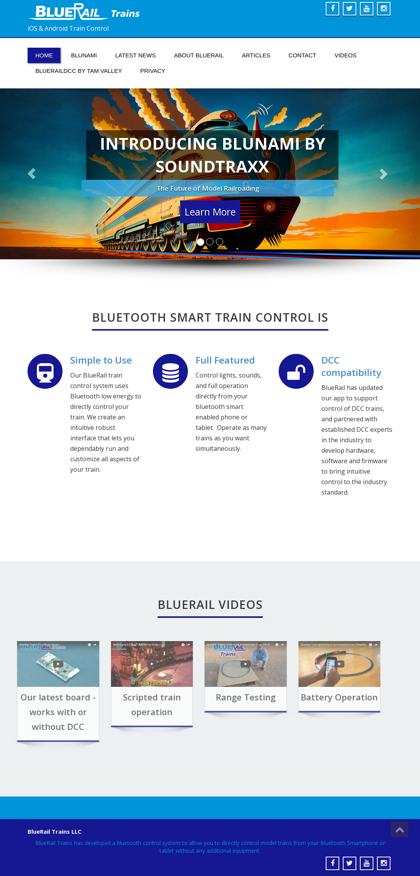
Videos (346, 55)
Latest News (135, 55)
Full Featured (225, 360)
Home (44, 55)
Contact (302, 55)
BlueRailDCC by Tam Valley (78, 70)
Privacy (152, 70)
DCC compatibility (351, 366)
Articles (256, 55)
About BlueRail (199, 55)
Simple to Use (101, 360)
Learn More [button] (210, 212)
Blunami (84, 55)
